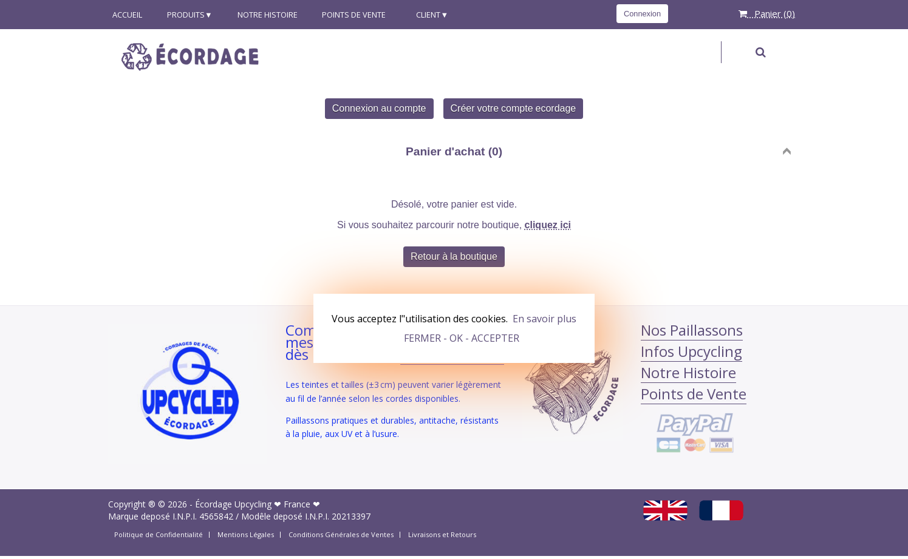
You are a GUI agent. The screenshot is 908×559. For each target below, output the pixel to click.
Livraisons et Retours (442, 534)
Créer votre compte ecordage (513, 108)
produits (186, 14)
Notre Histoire (267, 14)
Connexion (642, 14)
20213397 (351, 516)
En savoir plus (544, 318)
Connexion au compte (379, 108)
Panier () (767, 13)
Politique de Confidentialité (158, 534)
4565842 (216, 516)
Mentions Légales (245, 534)
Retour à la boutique (454, 256)
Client (425, 14)
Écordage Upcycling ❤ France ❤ (257, 504)
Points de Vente (354, 14)
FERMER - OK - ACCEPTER (461, 338)
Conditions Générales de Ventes (341, 534)
